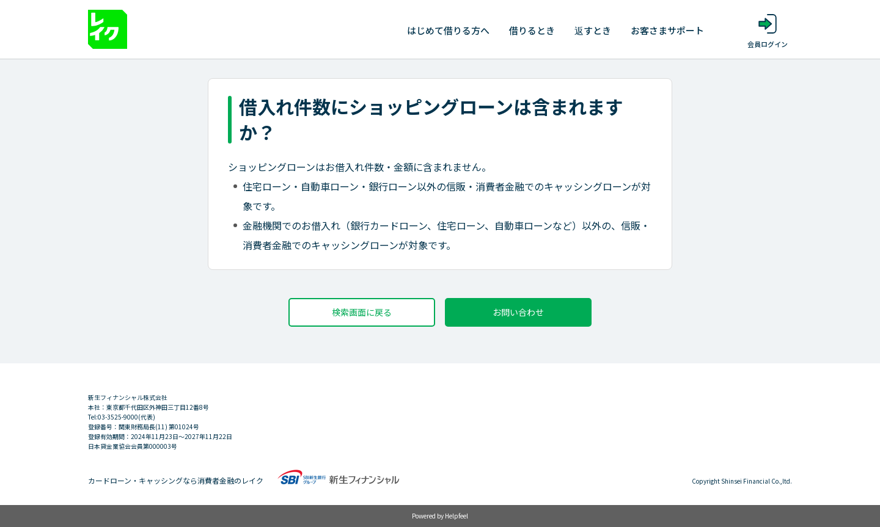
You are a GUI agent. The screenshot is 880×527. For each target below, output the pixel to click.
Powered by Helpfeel (440, 515)
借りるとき (532, 30)
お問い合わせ (518, 312)
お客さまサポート (667, 30)
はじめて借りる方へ (448, 30)
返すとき (592, 30)
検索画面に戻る (362, 312)
